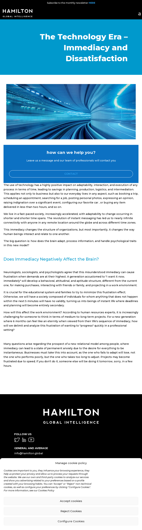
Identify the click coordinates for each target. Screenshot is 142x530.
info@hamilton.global (28, 453)
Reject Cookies (71, 511)
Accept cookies (71, 501)
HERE (92, 2)
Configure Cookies (71, 521)
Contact (71, 173)
